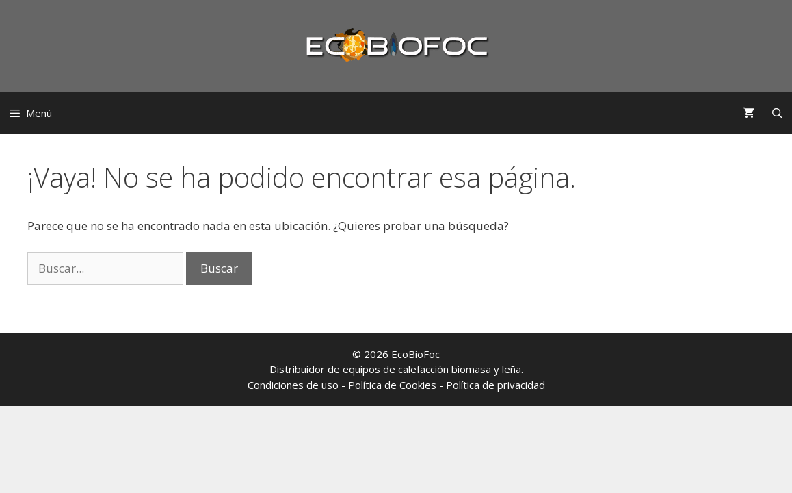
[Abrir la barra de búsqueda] (777, 113)
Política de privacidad (495, 385)
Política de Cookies (392, 385)
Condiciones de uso (293, 385)
